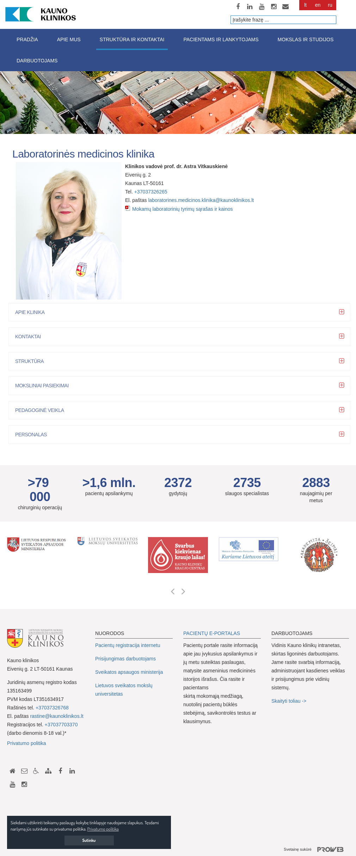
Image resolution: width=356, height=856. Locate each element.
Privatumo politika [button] (103, 829)
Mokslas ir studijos (306, 39)
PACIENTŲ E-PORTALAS (211, 633)
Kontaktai (30, 336)
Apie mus (69, 39)
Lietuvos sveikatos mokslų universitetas (124, 690)
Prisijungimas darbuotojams (125, 658)
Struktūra (32, 361)
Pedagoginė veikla (42, 410)
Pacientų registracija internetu (127, 645)
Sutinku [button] (89, 840)
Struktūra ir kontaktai (132, 39)
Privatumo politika (26, 743)
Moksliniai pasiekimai (44, 385)
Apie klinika (32, 312)
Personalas (33, 434)
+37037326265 (150, 192)
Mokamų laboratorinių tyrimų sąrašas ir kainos (182, 209)
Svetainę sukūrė (316, 849)
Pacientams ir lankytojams (220, 39)
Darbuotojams (37, 60)
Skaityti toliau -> (289, 701)
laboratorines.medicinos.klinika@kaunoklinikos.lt (201, 200)
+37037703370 (61, 724)
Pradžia (27, 39)
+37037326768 (52, 707)
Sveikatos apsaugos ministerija (129, 672)
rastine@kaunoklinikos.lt (56, 716)
